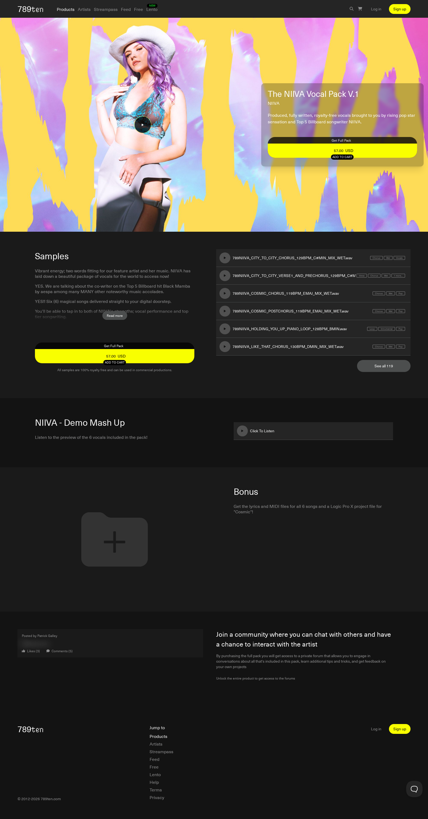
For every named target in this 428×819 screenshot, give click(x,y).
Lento (151, 9)
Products (66, 9)
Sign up (399, 9)
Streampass (106, 9)
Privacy (157, 797)
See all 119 (383, 366)
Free (138, 9)
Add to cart (342, 156)
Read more (115, 315)
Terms (156, 789)
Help (154, 782)
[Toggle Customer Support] (414, 789)
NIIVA (274, 103)
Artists (84, 9)
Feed (126, 9)
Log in (376, 9)
